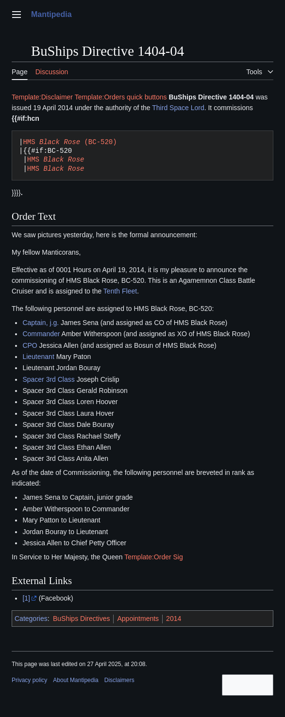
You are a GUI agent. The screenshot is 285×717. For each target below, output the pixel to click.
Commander (41, 334)
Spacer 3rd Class (48, 379)
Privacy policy (29, 680)
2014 (173, 618)
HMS (55, 159)
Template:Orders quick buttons (121, 97)
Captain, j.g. (40, 322)
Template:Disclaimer (42, 97)
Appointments (138, 618)
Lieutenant (38, 356)
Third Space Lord (178, 108)
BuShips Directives (81, 618)
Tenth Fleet (120, 291)
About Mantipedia (75, 680)
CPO (29, 345)
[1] (26, 598)
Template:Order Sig (153, 557)
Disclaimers (119, 680)
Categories (31, 618)
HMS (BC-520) (70, 142)
